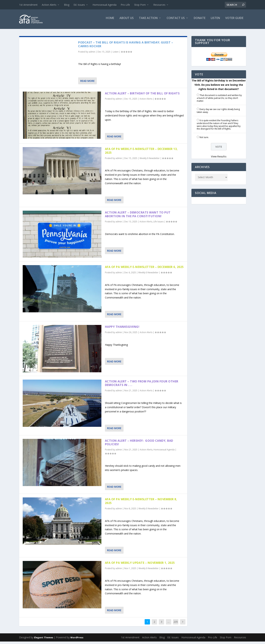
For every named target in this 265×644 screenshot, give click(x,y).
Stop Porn (140, 4)
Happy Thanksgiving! (122, 329)
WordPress (76, 640)
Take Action (148, 20)
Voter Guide (234, 20)
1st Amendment (28, 4)
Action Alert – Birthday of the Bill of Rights (142, 96)
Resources (159, 4)
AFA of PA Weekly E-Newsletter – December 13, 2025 (141, 153)
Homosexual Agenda (104, 4)
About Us (126, 20)
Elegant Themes (43, 640)
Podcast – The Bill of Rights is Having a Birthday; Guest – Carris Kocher (125, 47)
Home (110, 20)
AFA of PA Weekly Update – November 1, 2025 (140, 565)
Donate (199, 20)
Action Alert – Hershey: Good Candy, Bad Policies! (139, 445)
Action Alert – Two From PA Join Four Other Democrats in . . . (141, 386)
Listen (215, 20)
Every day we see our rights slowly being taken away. (218, 113)
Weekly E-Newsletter (150, 160)
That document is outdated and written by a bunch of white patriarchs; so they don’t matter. (219, 100)
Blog (66, 4)
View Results (218, 159)
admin (92, 54)
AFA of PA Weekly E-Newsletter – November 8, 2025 (141, 503)
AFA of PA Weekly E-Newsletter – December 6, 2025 (144, 269)
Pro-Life (125, 4)
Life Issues (158, 224)
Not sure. (204, 139)
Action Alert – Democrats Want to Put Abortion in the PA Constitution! (138, 217)
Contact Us (176, 20)
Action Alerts (49, 4)
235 (176, 624)
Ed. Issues (79, 4)
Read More (87, 83)
